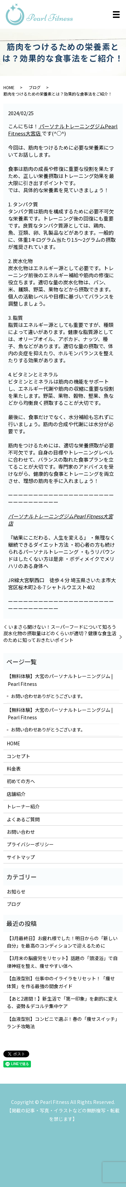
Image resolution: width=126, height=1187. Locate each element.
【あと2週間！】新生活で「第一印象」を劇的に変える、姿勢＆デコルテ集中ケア (62, 1002)
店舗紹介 (16, 794)
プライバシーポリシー (30, 844)
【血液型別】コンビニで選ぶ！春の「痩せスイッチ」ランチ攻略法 (62, 1022)
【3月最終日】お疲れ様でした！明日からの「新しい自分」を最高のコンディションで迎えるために (62, 942)
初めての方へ (21, 781)
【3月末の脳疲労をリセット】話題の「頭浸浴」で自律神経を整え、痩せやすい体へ (62, 962)
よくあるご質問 (23, 819)
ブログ (35, 87)
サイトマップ (21, 857)
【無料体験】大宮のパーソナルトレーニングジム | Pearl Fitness (60, 680)
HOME (8, 87)
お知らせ (16, 891)
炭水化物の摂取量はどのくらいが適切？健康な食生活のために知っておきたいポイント (59, 636)
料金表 (14, 768)
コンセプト (18, 756)
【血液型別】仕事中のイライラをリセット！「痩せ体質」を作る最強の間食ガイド (61, 982)
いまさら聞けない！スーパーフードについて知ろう (62, 627)
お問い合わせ (21, 831)
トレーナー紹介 (23, 806)
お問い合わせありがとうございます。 (48, 696)
